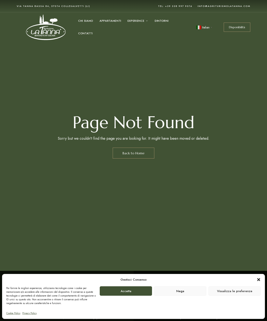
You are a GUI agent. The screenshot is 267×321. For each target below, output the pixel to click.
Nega (180, 291)
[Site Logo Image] (46, 27)
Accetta (126, 291)
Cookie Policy (13, 313)
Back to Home (133, 153)
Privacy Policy (29, 313)
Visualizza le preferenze (234, 291)
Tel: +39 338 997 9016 (175, 6)
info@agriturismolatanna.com (224, 6)
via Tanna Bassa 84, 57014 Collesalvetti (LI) (53, 6)
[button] (259, 280)
